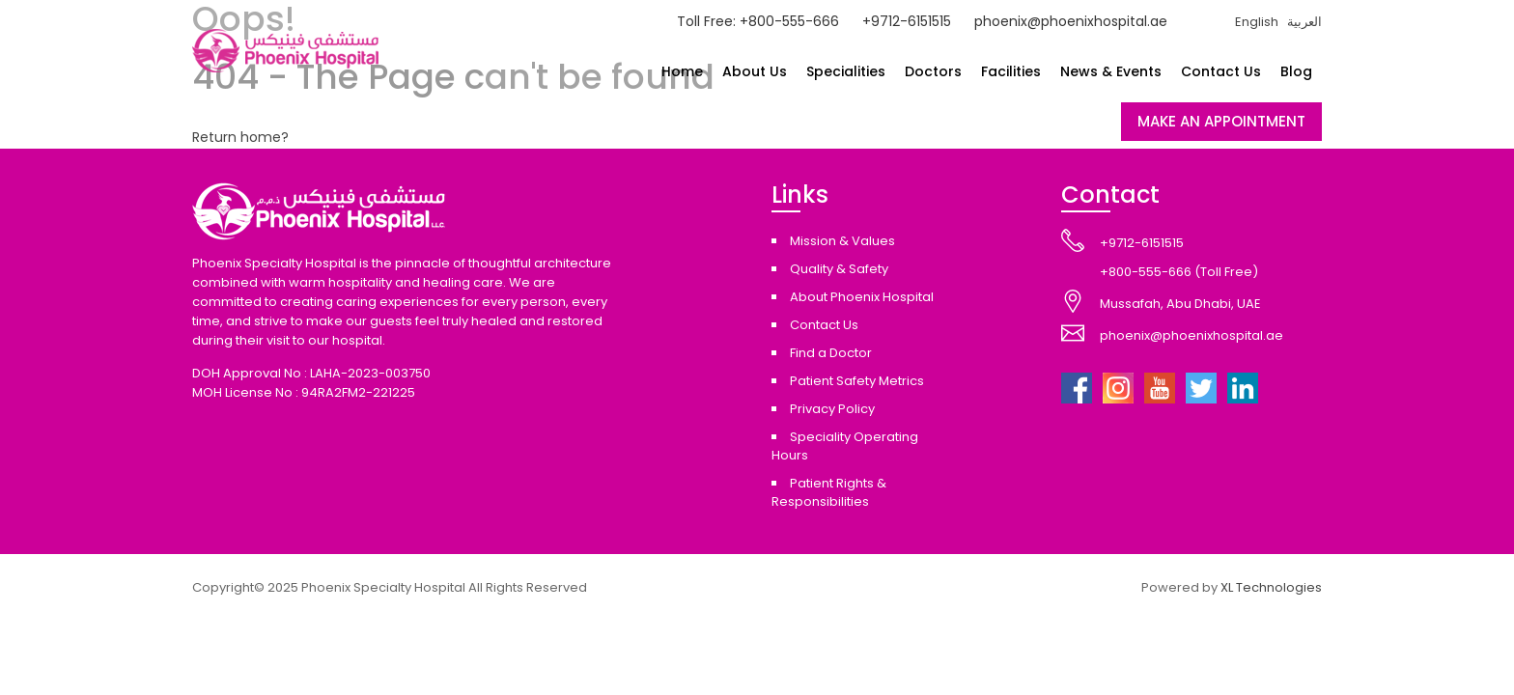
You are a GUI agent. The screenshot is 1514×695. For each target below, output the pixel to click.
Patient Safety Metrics (857, 381)
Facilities (1011, 71)
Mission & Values (842, 241)
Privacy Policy (832, 409)
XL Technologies (1271, 587)
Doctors (933, 71)
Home (682, 71)
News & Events (1111, 71)
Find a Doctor (831, 353)
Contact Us (1221, 71)
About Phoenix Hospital (862, 297)
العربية (1304, 22)
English (1256, 22)
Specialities (845, 71)
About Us (754, 71)
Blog (1296, 71)
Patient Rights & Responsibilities (828, 492)
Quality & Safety (839, 269)
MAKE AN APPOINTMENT (1221, 121)
